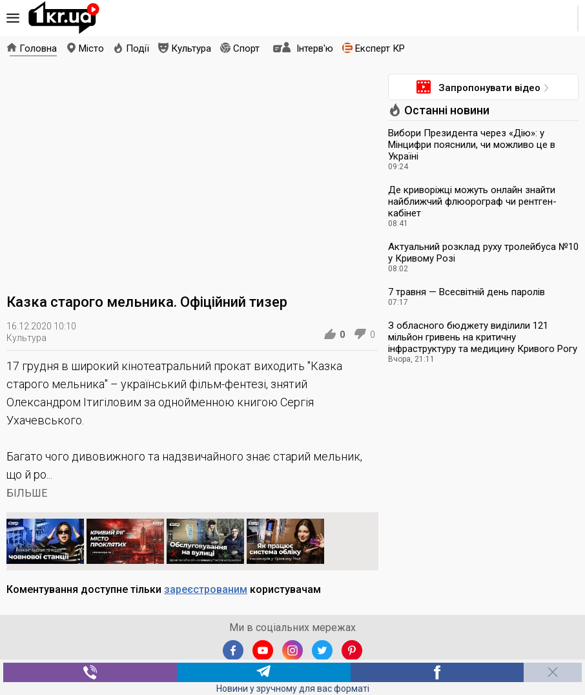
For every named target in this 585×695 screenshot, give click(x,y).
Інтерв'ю (314, 48)
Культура (191, 48)
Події (137, 48)
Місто (91, 48)
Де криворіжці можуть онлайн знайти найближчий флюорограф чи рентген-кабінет (472, 201)
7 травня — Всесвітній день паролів (466, 292)
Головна (38, 48)
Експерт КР (380, 48)
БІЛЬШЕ (26, 493)
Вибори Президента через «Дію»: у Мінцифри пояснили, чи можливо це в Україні (471, 144)
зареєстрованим (205, 589)
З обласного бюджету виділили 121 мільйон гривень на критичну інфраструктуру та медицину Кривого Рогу (482, 337)
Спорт (246, 48)
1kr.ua (63, 18)
